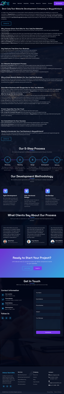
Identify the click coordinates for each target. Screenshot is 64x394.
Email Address (39, 299)
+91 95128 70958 (9, 300)
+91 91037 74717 (18, 300)
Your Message (39, 318)
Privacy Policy (50, 392)
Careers (44, 3)
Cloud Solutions (21, 382)
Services (20, 3)
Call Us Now (27, 268)
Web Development (22, 375)
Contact (50, 3)
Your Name (38, 292)
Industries (26, 3)
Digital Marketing (22, 379)
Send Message (48, 332)
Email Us (38, 268)
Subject (38, 311)
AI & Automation (22, 384)
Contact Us (6, 23)
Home (14, 3)
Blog (34, 380)
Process (32, 3)
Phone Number (39, 305)
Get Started (59, 3)
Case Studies (36, 382)
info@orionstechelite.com (11, 304)
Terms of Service (58, 392)
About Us (38, 3)
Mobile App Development (24, 377)
